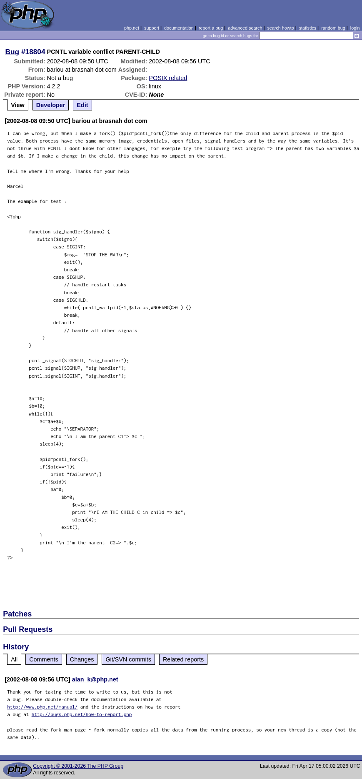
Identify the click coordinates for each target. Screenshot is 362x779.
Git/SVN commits (128, 659)
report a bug (211, 27)
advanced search (245, 27)
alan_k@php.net (95, 679)
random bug (333, 27)
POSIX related (168, 78)
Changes (82, 659)
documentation (179, 27)
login (355, 27)
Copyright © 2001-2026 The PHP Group (78, 766)
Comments (43, 659)
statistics (307, 27)
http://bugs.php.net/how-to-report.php (82, 714)
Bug (12, 52)
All (14, 659)
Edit (82, 105)
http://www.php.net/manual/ (42, 706)
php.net (131, 27)
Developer (50, 105)
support (151, 27)
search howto (280, 27)
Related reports (183, 659)
